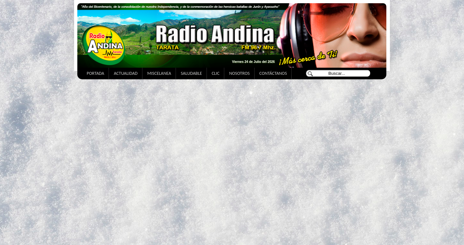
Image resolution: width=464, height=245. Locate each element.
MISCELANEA (159, 73)
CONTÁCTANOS (273, 73)
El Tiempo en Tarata (172, 53)
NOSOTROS (239, 73)
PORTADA (95, 73)
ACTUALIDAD (126, 73)
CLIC (215, 73)
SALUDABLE (191, 73)
